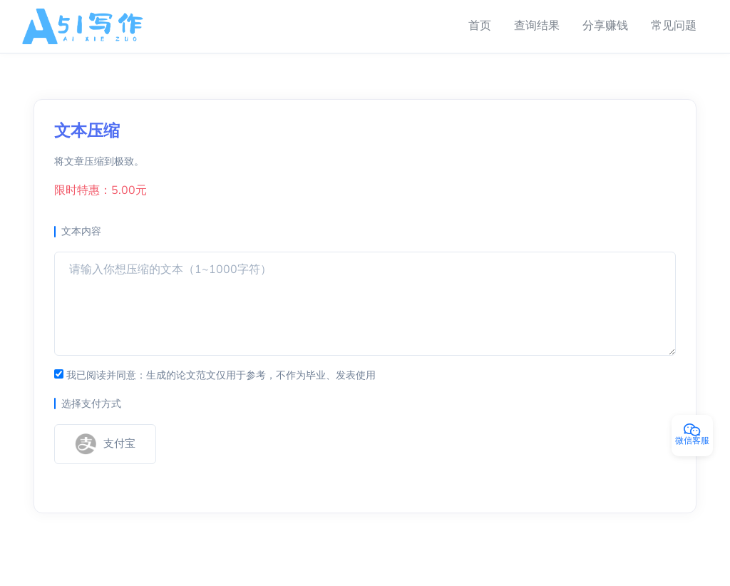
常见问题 (673, 26)
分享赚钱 (605, 26)
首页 (479, 26)
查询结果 (537, 26)
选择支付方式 (91, 404)
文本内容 (81, 231)
